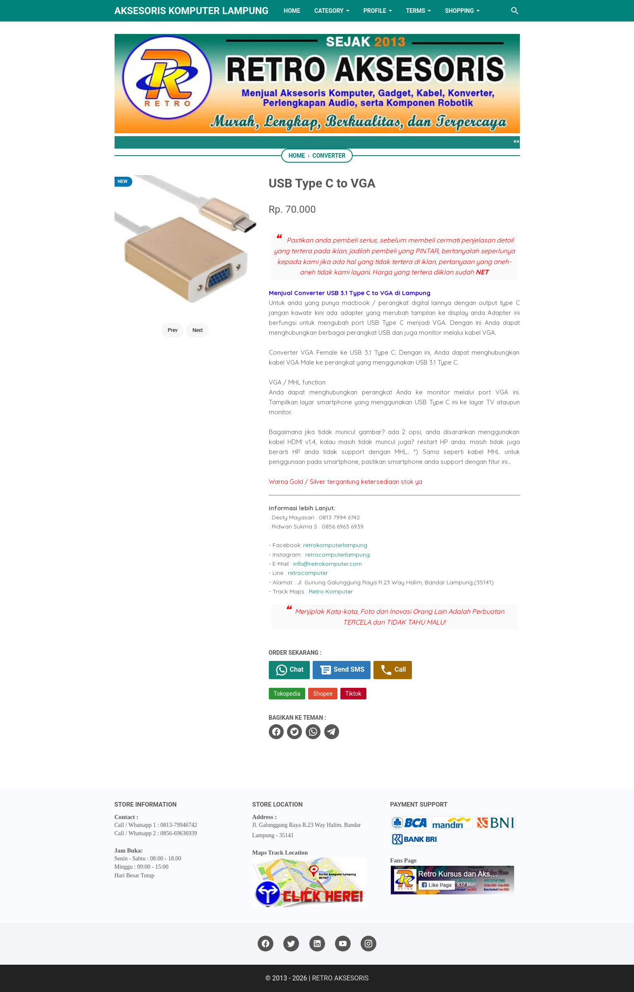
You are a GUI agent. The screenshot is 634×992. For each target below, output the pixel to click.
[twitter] (294, 731)
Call (393, 670)
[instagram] (368, 944)
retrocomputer (308, 572)
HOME (292, 10)
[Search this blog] (515, 11)
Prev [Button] (173, 330)
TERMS (415, 10)
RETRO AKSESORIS (340, 978)
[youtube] (343, 944)
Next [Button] (197, 330)
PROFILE (375, 10)
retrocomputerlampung (337, 554)
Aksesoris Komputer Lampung (192, 11)
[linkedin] (317, 944)
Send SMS (341, 670)
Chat (289, 670)
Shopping (459, 10)
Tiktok (353, 693)
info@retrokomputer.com (327, 563)
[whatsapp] (313, 731)
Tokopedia (287, 693)
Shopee (323, 693)
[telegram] (331, 731)
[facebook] (276, 731)
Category (329, 10)
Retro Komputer (331, 591)
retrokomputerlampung (335, 545)
